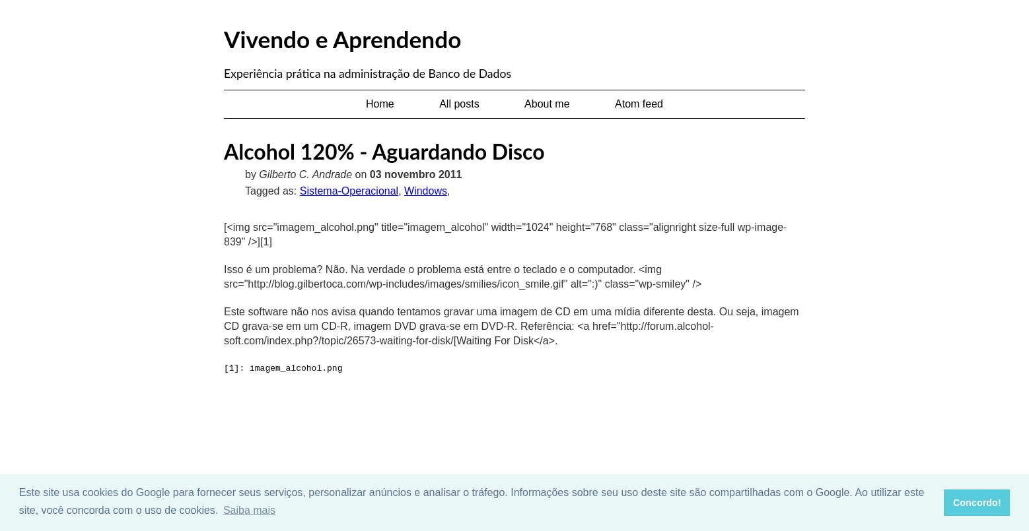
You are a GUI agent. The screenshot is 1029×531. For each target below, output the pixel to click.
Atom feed (639, 103)
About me (546, 103)
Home (380, 103)
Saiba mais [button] (249, 510)
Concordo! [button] (977, 502)
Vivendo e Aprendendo (342, 39)
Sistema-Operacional (349, 191)
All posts (459, 103)
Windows (425, 191)
